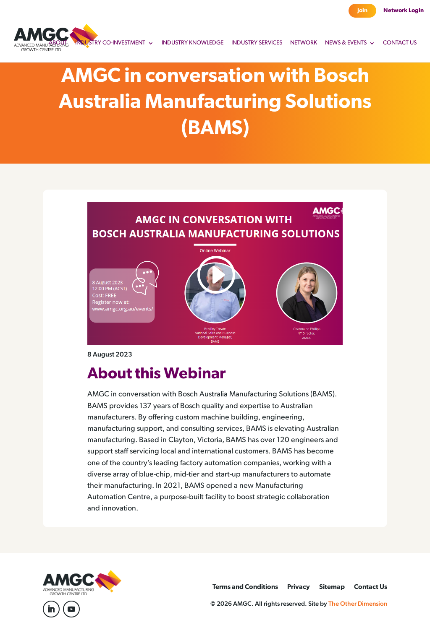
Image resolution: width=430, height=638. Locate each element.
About (58, 43)
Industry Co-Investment (110, 43)
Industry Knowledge (192, 43)
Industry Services (256, 43)
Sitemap (332, 587)
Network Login (403, 11)
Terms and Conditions (245, 587)
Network (303, 43)
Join (362, 11)
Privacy (298, 587)
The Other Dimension (357, 604)
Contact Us (400, 43)
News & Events (346, 43)
